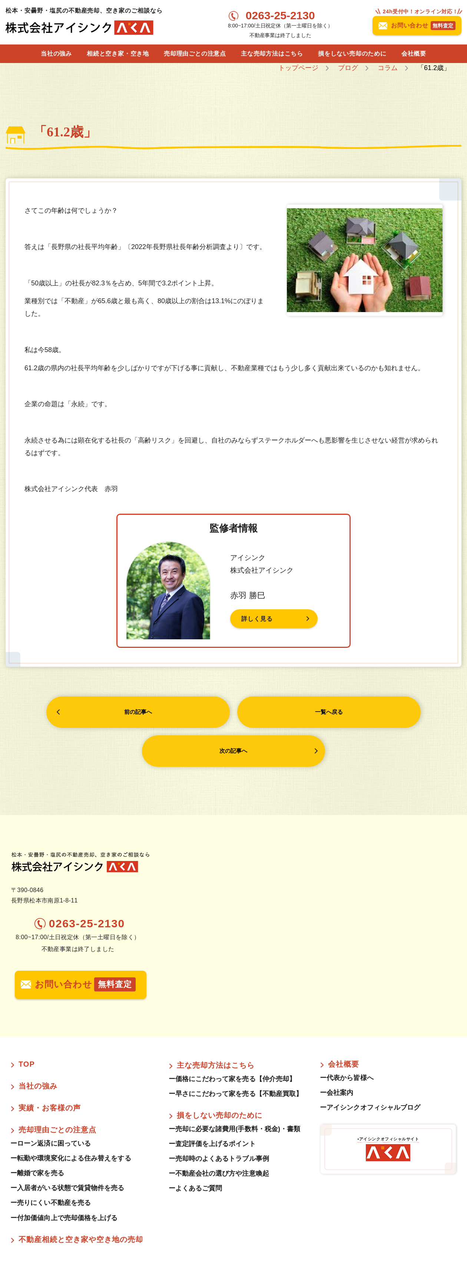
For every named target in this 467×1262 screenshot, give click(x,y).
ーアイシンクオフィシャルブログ (370, 1069)
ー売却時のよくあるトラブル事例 (219, 1120)
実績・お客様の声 (50, 1070)
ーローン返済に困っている (50, 1105)
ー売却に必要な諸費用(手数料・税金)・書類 (238, 1091)
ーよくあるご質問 (195, 1150)
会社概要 (413, 53)
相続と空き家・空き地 (118, 53)
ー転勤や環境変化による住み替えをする (70, 1120)
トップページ (298, 68)
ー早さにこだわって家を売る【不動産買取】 (236, 1056)
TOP (27, 1026)
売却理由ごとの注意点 (195, 53)
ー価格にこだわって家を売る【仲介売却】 (232, 1041)
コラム (388, 68)
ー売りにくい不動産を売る (50, 1165)
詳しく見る (258, 618)
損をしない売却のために (352, 53)
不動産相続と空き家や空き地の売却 (81, 1201)
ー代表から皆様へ (347, 1040)
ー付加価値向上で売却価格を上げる (63, 1179)
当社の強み (56, 53)
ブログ (348, 68)
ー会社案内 (336, 1055)
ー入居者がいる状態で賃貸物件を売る (67, 1150)
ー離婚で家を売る (37, 1135)
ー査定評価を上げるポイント (212, 1106)
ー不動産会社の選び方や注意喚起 (219, 1135)
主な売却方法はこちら (272, 53)
